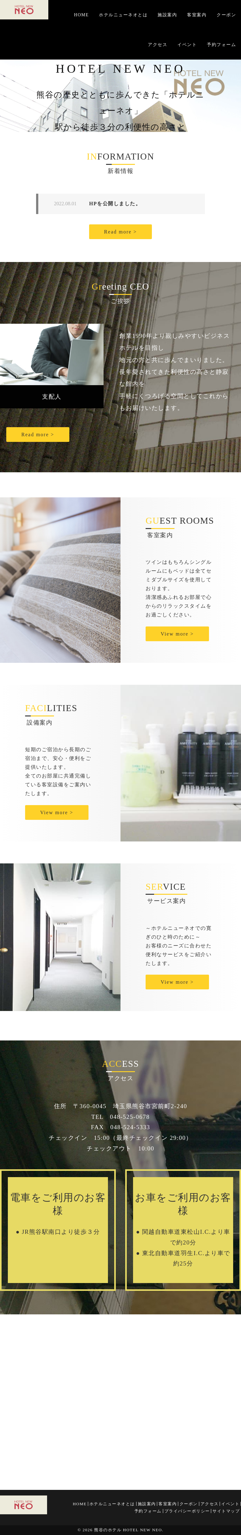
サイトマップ (226, 1511)
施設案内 (167, 15)
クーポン (226, 15)
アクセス (157, 44)
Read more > (120, 231)
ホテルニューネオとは (123, 15)
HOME (81, 15)
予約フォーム (221, 44)
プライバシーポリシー (187, 1511)
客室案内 (196, 15)
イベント (187, 44)
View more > (177, 634)
